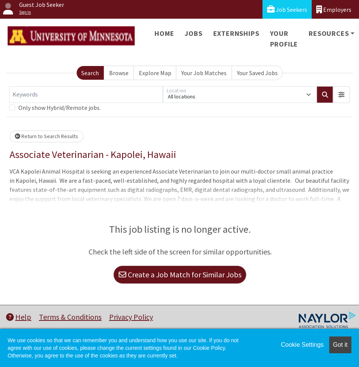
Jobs (193, 33)
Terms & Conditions (70, 317)
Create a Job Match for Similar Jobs (180, 274)
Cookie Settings (302, 344)
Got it (340, 344)
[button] (341, 94)
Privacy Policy (131, 317)
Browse (119, 73)
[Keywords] (86, 94)
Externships (236, 33)
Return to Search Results (46, 136)
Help (18, 317)
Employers (333, 9)
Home (164, 33)
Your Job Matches (204, 73)
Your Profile (284, 38)
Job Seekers (287, 9)
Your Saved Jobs (257, 73)
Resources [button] (329, 33)
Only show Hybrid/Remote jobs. (59, 107)
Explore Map (155, 73)
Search (90, 73)
